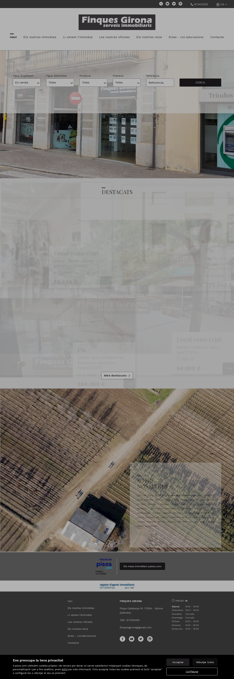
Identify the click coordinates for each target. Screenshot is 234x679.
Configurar (192, 671)
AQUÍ (64, 669)
